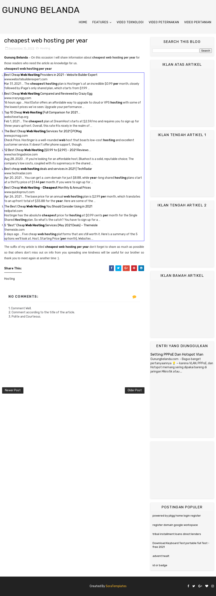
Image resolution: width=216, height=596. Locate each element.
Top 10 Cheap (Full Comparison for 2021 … (42, 112)
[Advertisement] (182, 97)
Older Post (135, 390)
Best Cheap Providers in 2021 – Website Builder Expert (50, 75)
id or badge (160, 565)
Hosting (45, 48)
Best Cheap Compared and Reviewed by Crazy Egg (48, 93)
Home (83, 22)
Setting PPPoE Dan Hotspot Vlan (176, 354)
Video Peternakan (164, 22)
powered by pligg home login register (177, 515)
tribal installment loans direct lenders (177, 534)
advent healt (161, 556)
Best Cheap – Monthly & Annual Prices (47, 188)
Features (100, 22)
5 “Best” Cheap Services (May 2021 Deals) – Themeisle (51, 225)
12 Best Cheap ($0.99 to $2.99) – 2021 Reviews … (47, 150)
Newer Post (13, 390)
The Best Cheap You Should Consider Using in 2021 (48, 206)
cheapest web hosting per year (67, 246)
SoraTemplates (116, 586)
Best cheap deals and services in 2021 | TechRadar (48, 169)
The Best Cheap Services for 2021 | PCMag (43, 131)
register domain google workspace (175, 524)
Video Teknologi (130, 22)
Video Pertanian (197, 22)
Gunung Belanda (41, 10)
